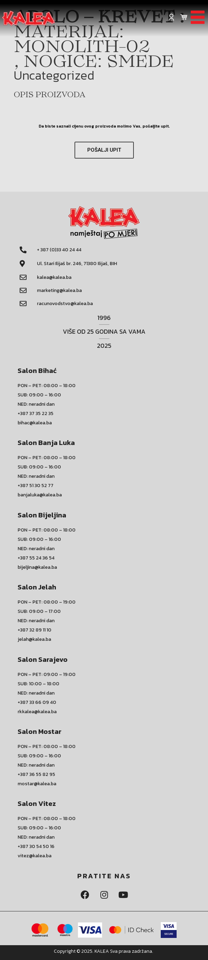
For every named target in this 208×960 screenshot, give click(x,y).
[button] (104, 150)
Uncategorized (54, 75)
